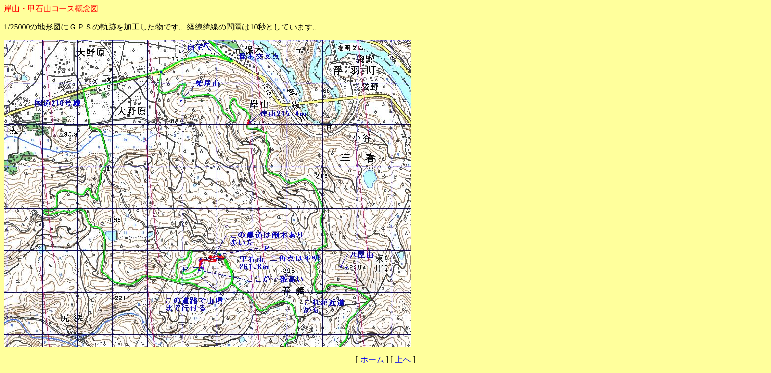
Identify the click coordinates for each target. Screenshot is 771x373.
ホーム (372, 359)
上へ (403, 359)
